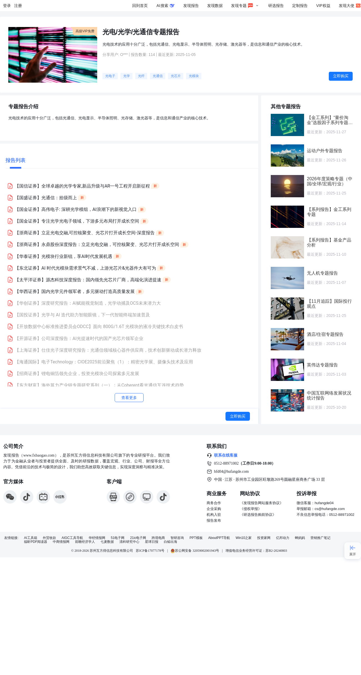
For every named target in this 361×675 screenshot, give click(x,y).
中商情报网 (61, 542)
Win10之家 (243, 538)
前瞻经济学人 (85, 542)
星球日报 (151, 542)
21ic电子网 (138, 538)
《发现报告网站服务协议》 (261, 503)
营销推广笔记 (320, 538)
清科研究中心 (129, 542)
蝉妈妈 (300, 538)
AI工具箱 (30, 538)
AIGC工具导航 (72, 538)
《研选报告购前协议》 (258, 515)
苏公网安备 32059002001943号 (195, 551)
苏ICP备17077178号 (150, 551)
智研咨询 (177, 538)
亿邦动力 (282, 538)
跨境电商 (158, 538)
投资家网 (263, 538)
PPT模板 (195, 538)
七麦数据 (107, 542)
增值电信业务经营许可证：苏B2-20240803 (256, 551)
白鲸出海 (170, 542)
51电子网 (117, 538)
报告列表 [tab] (16, 160)
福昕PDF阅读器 (35, 542)
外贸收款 (49, 538)
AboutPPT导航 (219, 538)
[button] (132, 186)
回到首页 (140, 5)
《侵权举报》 (251, 509)
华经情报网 (97, 538)
